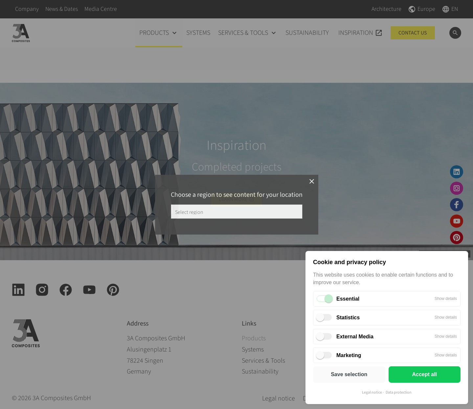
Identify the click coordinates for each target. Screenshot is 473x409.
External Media (354, 336)
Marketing (348, 355)
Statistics (348, 317)
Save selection (349, 374)
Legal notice (372, 392)
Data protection (399, 392)
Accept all (424, 374)
